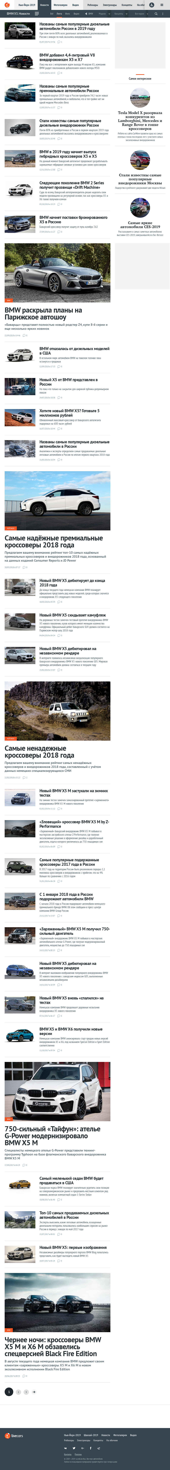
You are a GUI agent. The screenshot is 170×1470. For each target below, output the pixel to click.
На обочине (143, 5)
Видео (75, 5)
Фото (67, 13)
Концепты (127, 5)
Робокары (92, 5)
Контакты (68, 1454)
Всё (51, 13)
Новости (44, 5)
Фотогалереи (60, 5)
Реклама (78, 1454)
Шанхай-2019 (91, 1435)
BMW (90, 13)
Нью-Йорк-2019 (27, 5)
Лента (59, 13)
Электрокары (110, 5)
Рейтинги (10, 528)
